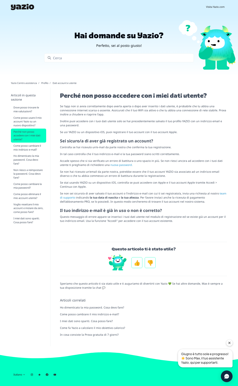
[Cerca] (119, 57)
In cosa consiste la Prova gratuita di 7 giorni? (89, 334)
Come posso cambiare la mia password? (27, 186)
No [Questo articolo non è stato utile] (150, 262)
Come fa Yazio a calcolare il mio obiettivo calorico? (92, 328)
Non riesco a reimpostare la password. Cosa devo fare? (28, 173)
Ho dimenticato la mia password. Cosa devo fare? (92, 307)
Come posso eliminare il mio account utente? (27, 196)
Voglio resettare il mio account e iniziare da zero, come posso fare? (28, 208)
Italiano (19, 374)
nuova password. (121, 165)
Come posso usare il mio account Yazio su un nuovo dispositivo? (27, 121)
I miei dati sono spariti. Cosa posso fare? (86, 321)
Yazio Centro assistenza (24, 83)
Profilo (44, 83)
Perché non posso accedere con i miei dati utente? (26, 135)
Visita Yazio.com (215, 7)
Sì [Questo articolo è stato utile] (136, 262)
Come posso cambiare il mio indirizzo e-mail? (89, 314)
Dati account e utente (65, 83)
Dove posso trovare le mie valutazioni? (26, 109)
